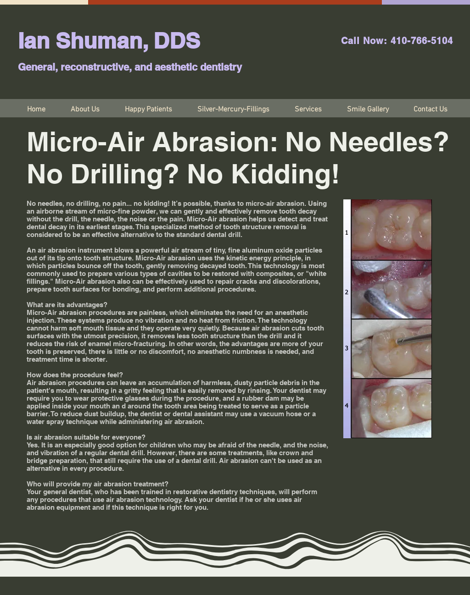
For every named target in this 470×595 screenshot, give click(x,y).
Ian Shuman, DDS (109, 41)
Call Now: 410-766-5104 (397, 40)
